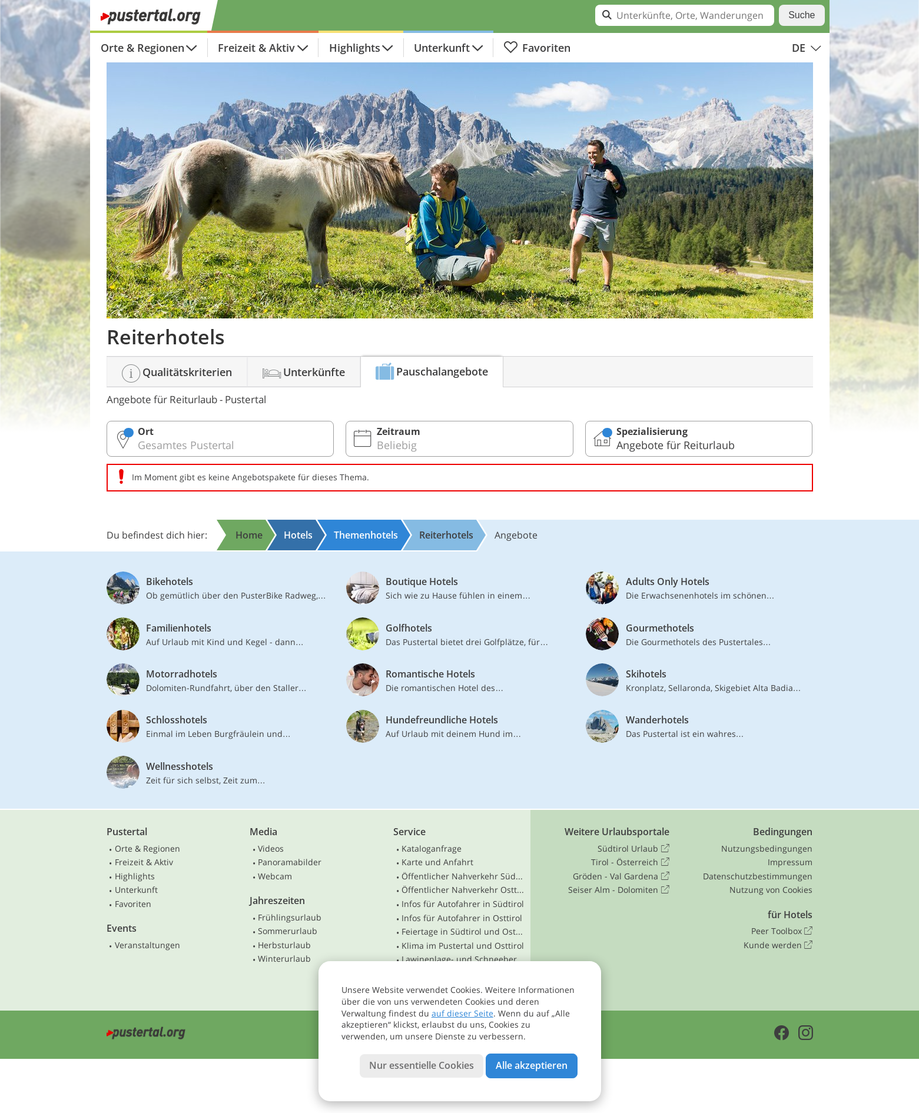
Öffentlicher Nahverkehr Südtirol (463, 876)
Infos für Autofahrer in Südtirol (463, 903)
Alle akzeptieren (532, 1065)
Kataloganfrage (432, 848)
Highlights (354, 48)
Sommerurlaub (287, 930)
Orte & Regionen (142, 48)
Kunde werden (778, 945)
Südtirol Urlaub (633, 849)
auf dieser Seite (462, 1013)
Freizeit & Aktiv (256, 48)
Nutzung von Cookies (770, 889)
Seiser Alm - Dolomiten (618, 890)
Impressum (790, 862)
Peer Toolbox (781, 931)
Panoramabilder (289, 862)
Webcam (275, 876)
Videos (271, 848)
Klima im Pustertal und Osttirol (463, 945)
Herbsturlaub (284, 945)
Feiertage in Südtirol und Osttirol (463, 931)
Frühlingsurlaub (289, 917)
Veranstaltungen (147, 945)
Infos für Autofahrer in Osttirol (462, 917)
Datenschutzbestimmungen (757, 876)
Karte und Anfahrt (437, 862)
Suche (801, 15)
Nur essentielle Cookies (421, 1065)
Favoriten (537, 47)
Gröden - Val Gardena (621, 876)
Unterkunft (442, 48)
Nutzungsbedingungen (766, 848)
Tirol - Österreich (630, 862)
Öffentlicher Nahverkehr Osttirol (463, 889)
